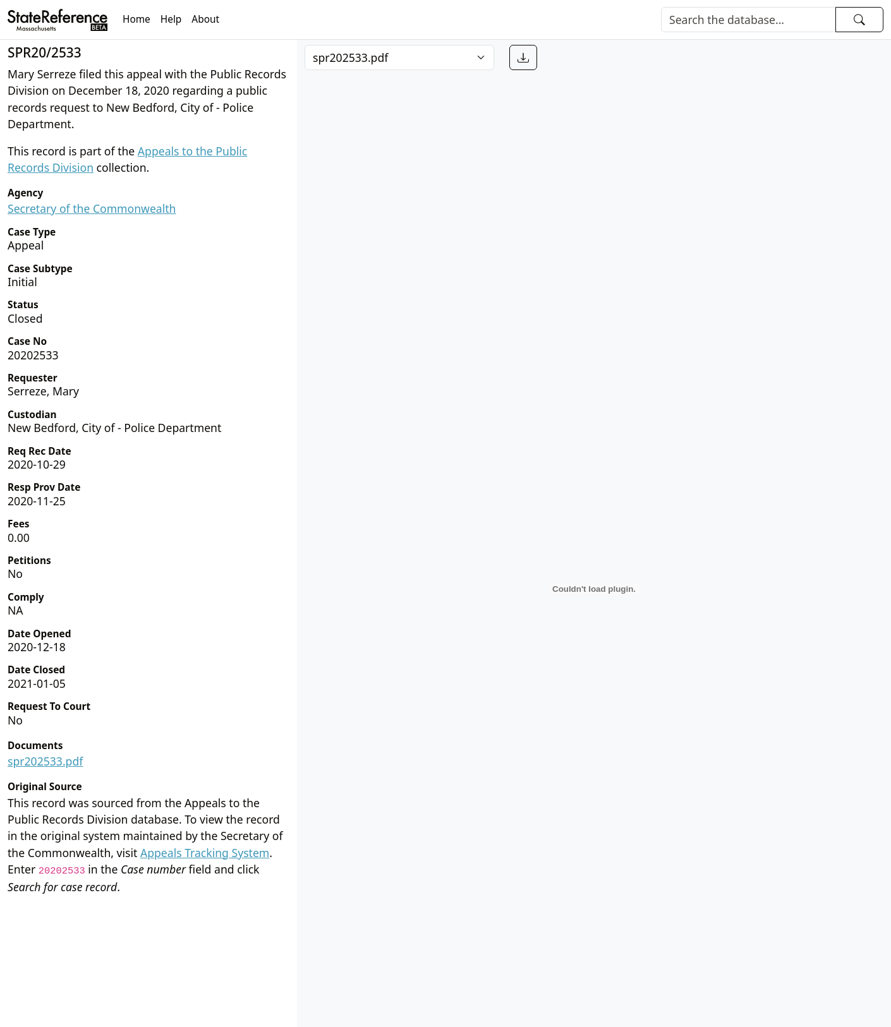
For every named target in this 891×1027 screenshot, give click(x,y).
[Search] (748, 19)
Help (171, 19)
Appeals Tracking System (204, 852)
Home (136, 19)
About (205, 19)
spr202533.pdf (45, 761)
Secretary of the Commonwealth (92, 208)
